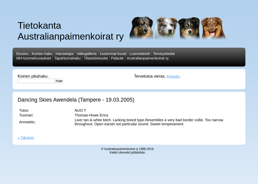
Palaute (117, 58)
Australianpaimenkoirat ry (121, 149)
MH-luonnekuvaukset (33, 58)
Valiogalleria (86, 54)
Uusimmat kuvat (113, 54)
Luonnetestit (140, 54)
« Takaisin (26, 138)
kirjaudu (173, 76)
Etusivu (22, 54)
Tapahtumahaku (67, 58)
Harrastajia (65, 54)
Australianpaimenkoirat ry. (148, 58)
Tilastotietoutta (96, 58)
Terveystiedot (164, 54)
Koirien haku (42, 54)
